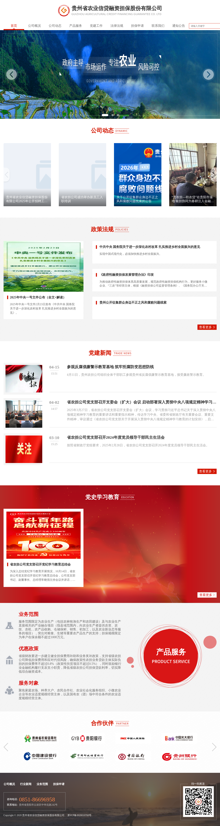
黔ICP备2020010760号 (79, 815)
